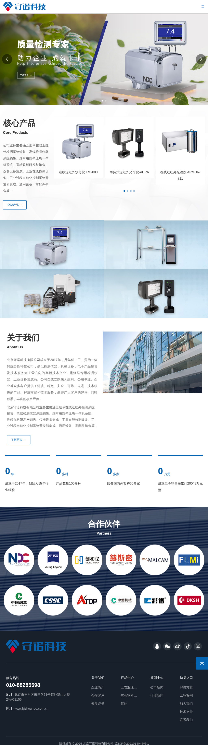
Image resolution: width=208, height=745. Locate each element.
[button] (201, 59)
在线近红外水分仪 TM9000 (76, 172)
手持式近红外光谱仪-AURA (128, 172)
